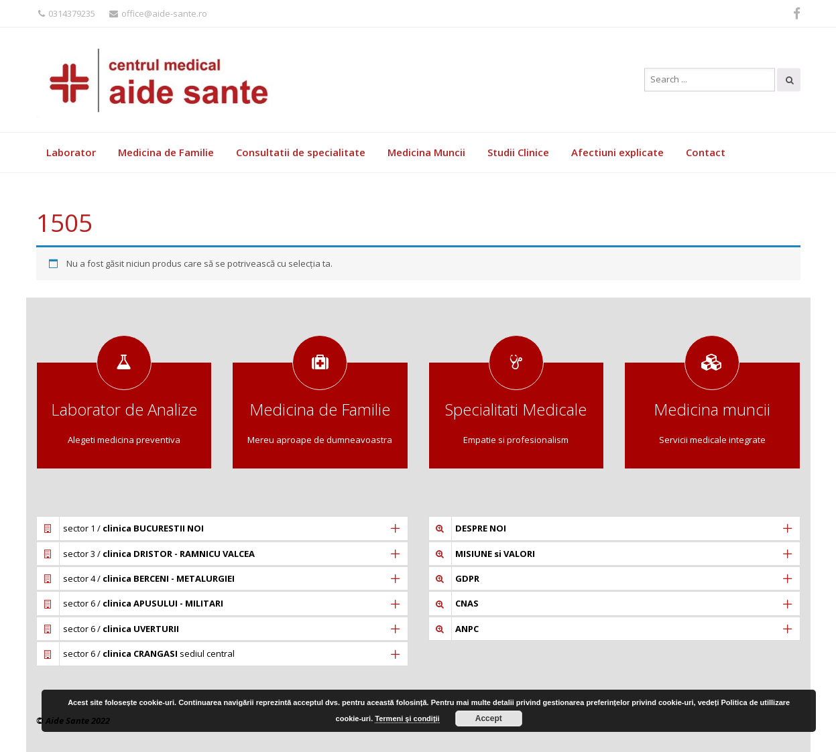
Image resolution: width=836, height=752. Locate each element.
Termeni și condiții (407, 718)
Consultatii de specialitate (300, 152)
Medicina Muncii (426, 152)
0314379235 (66, 13)
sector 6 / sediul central (149, 653)
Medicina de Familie (166, 152)
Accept (488, 718)
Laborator (71, 152)
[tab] (222, 528)
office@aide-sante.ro (158, 13)
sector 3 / (159, 554)
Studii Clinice (518, 152)
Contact (705, 152)
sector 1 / (133, 528)
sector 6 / (143, 603)
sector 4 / (149, 578)
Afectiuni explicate (617, 152)
